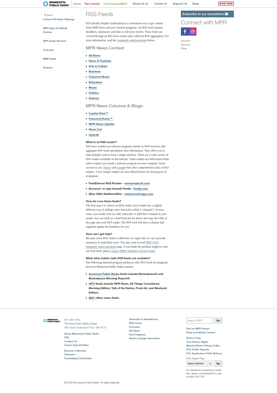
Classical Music (99, 76)
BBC (92, 298)
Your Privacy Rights (197, 341)
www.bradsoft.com (137, 183)
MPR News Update (101, 124)
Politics (94, 93)
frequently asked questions (132, 40)
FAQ (66, 337)
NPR (92, 283)
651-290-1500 (72, 319)
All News (94, 55)
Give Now (226, 3)
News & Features (100, 60)
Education (95, 82)
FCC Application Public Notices (204, 353)
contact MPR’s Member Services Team (133, 250)
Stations (47, 67)
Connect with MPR (204, 22)
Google (121, 167)
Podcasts (48, 50)
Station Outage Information (144, 338)
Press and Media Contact (200, 332)
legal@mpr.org (213, 373)
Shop (195, 3)
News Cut (95, 129)
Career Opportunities (76, 345)
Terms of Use (193, 338)
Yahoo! (107, 167)
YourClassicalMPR (115, 3)
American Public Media (104, 274)
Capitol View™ (98, 113)
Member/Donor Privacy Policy (203, 345)
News (77, 3)
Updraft (94, 134)
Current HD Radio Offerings (58, 19)
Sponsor (185, 40)
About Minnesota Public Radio (81, 333)
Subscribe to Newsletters (143, 319)
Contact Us (70, 341)
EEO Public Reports (197, 349)
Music (93, 87)
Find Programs (137, 334)
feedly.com (141, 188)
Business (95, 71)
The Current (92, 3)
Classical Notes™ (101, 118)
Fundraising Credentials (77, 358)
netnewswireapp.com (139, 194)
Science (94, 98)
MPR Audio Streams (54, 40)
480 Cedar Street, (85, 327)
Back (48, 15)
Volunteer (69, 354)
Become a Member (75, 350)
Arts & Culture (98, 66)
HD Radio (134, 330)
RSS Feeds (135, 323)
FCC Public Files (195, 358)
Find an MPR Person (198, 328)
